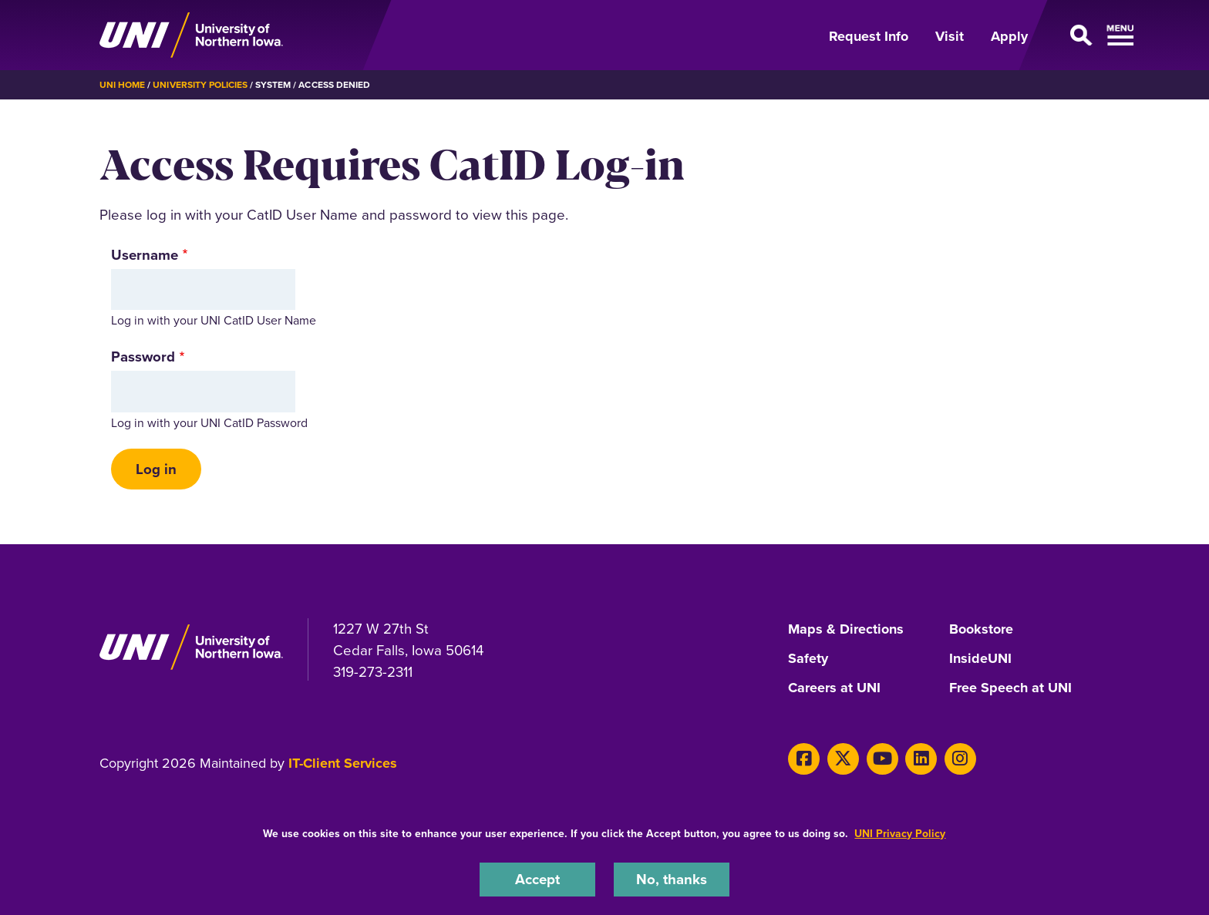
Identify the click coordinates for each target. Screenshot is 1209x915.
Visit (949, 36)
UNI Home (122, 84)
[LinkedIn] (921, 759)
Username (144, 254)
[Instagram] (960, 759)
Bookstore (981, 630)
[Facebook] (804, 759)
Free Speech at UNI (1010, 688)
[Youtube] (882, 759)
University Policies (200, 84)
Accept (537, 879)
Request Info (868, 36)
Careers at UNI (834, 688)
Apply (1009, 36)
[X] (843, 759)
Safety (808, 659)
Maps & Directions (846, 630)
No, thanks (671, 879)
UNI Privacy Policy (899, 833)
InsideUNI (980, 659)
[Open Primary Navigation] (1078, 35)
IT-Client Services (342, 763)
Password (143, 356)
